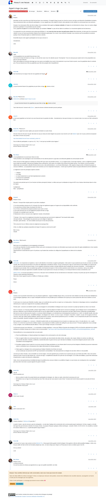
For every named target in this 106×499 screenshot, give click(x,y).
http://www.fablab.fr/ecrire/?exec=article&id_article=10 (26, 138)
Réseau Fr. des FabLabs (21, 2)
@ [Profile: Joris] (32, 107)
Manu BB (15, 52)
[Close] (96, 473)
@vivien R (22, 128)
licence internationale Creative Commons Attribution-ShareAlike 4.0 (27, 496)
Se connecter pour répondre (90, 11)
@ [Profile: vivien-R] (16, 130)
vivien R (15, 116)
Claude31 (15, 197)
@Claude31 (23, 240)
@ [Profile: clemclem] (16, 99)
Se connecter (20, 483)
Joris (14, 15)
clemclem (15, 84)
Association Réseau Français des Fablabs (18, 11)
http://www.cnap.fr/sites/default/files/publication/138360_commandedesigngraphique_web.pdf (71, 329)
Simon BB (15, 71)
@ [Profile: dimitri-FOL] (39, 443)
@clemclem (21, 96)
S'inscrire (12, 483)
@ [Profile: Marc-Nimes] (17, 272)
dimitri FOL (16, 128)
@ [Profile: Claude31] (16, 242)
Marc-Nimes (16, 154)
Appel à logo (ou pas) (30, 99)
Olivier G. (15, 394)
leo (14, 290)
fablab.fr (75, 133)
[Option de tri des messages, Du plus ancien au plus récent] (81, 11)
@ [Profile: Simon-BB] (27, 421)
